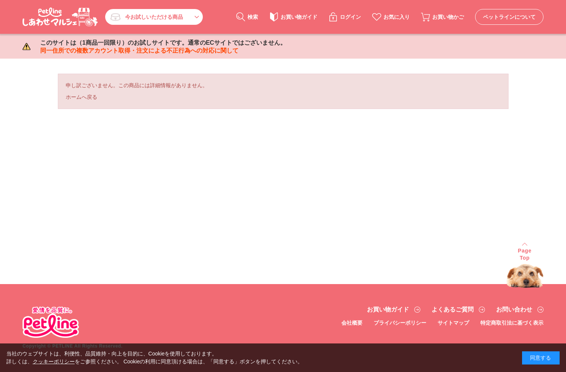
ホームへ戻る (81, 97)
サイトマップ (453, 323)
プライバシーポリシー (400, 323)
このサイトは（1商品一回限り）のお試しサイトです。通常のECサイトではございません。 (163, 46)
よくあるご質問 (453, 310)
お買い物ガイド (388, 310)
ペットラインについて (509, 17)
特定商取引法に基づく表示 (511, 323)
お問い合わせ (514, 310)
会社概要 (351, 323)
